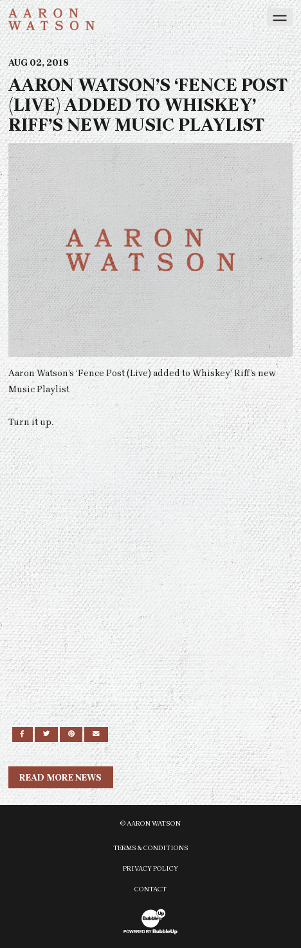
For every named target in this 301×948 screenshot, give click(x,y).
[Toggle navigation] (280, 17)
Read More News (60, 777)
